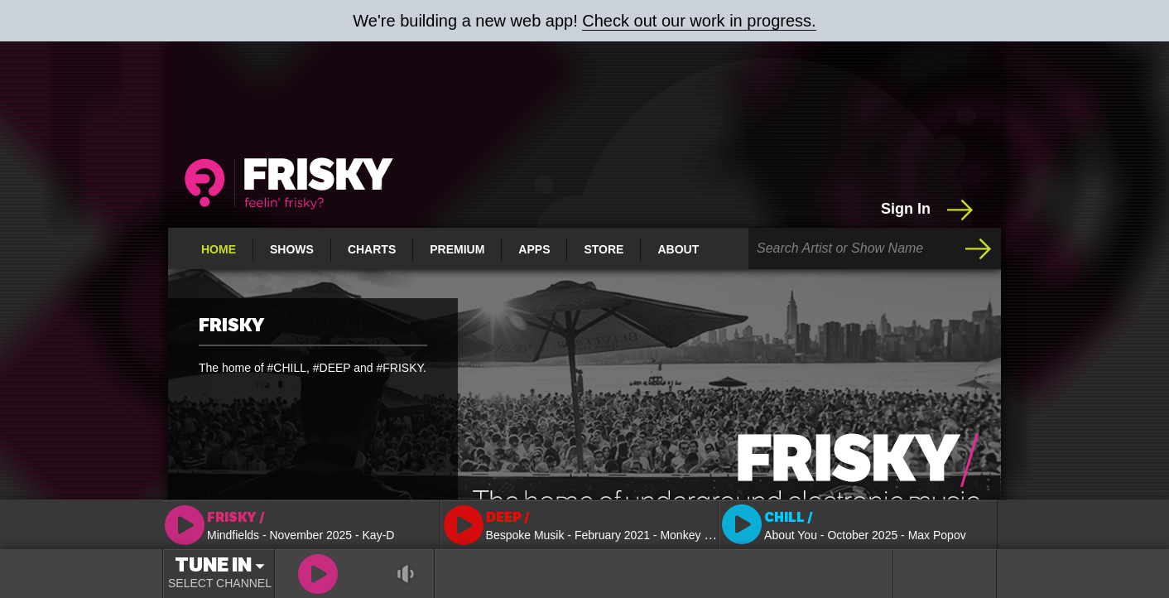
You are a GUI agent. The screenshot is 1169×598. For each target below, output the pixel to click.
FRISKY (231, 325)
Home (218, 249)
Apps (534, 249)
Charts (372, 249)
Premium (457, 249)
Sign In (928, 209)
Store (603, 249)
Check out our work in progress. (698, 21)
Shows (292, 249)
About (678, 249)
